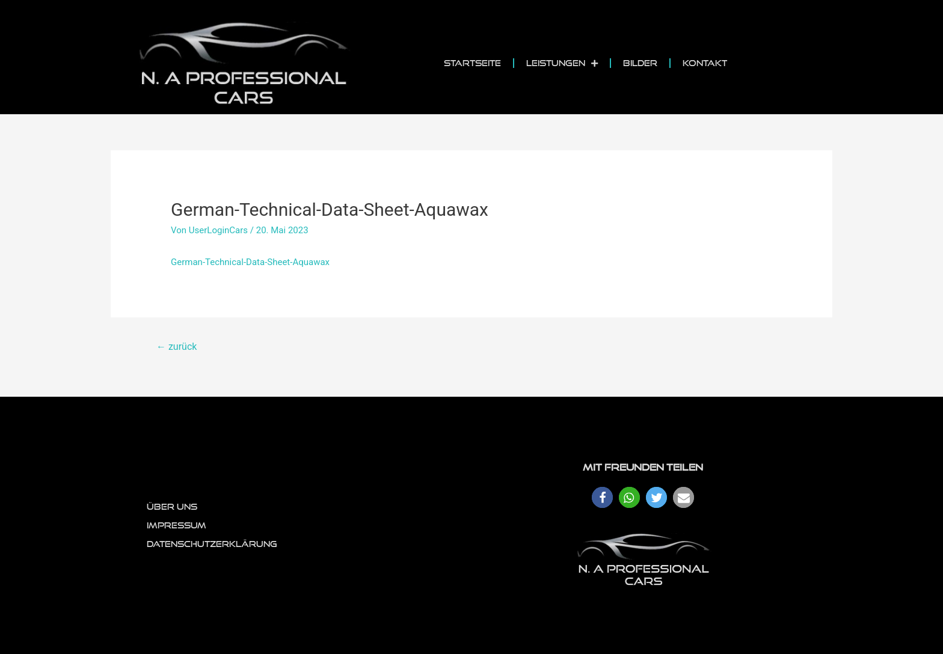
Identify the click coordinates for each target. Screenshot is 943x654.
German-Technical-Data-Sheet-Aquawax (250, 262)
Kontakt (705, 63)
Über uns (172, 507)
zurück (176, 346)
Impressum (176, 525)
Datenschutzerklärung (212, 544)
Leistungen (562, 63)
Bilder (640, 63)
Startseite (472, 63)
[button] (602, 497)
